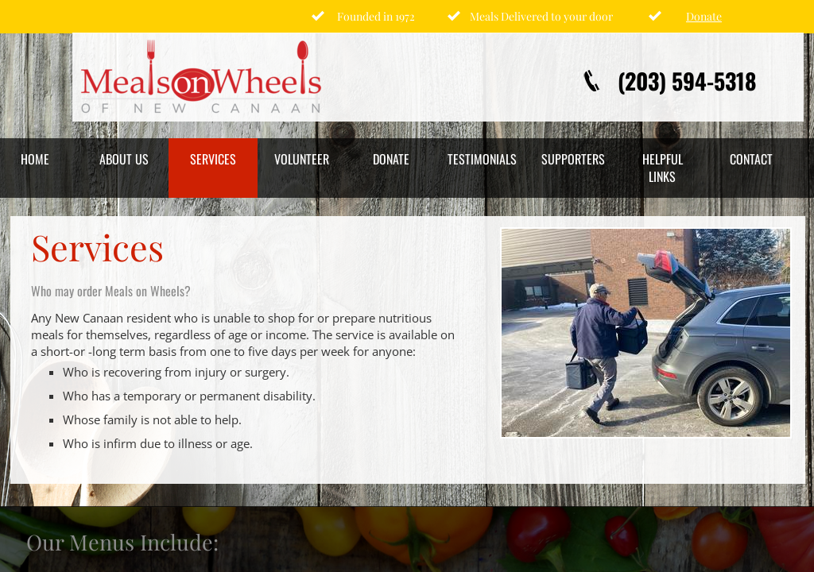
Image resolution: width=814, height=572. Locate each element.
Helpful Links (662, 167)
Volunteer (301, 158)
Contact (751, 158)
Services (213, 158)
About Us (124, 158)
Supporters (573, 158)
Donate (391, 158)
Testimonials (482, 158)
